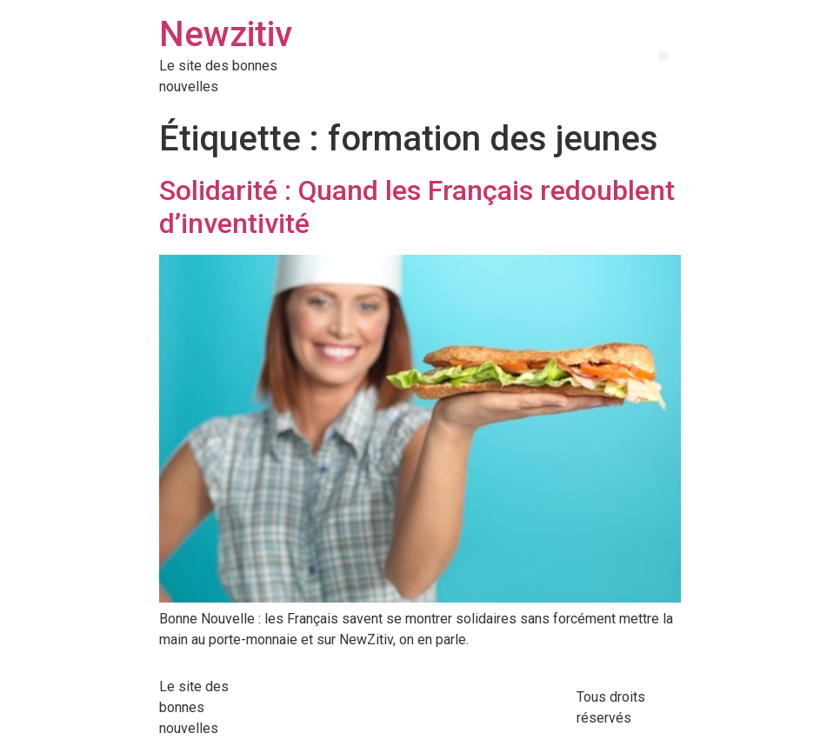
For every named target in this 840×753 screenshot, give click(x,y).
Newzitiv (225, 34)
